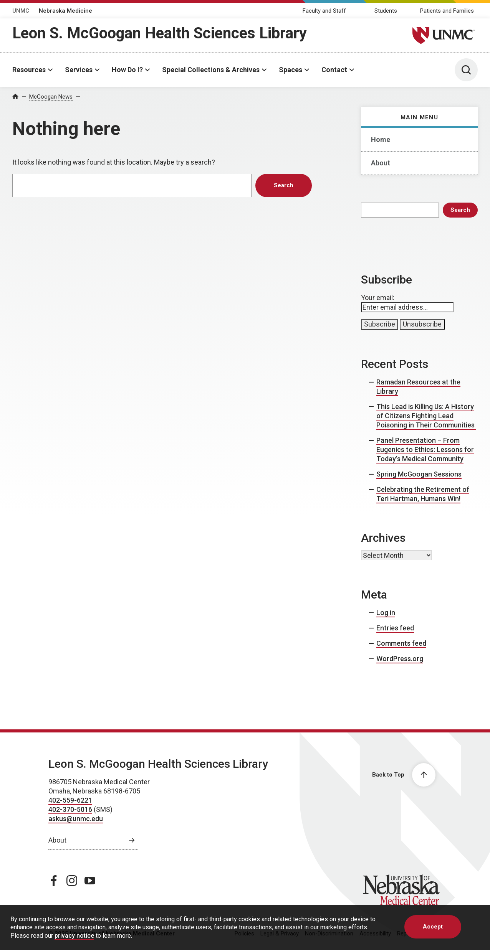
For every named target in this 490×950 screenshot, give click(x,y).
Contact (334, 70)
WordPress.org (399, 659)
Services (79, 70)
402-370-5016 (70, 809)
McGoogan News (51, 96)
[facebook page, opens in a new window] (53, 880)
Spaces (290, 70)
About (380, 163)
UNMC (20, 10)
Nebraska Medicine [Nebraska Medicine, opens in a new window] (65, 10)
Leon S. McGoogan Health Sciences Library (159, 33)
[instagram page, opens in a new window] (71, 880)
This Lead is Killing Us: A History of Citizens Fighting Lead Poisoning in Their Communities (426, 415)
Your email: (377, 298)
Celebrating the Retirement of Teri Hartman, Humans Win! (422, 494)
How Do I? (127, 70)
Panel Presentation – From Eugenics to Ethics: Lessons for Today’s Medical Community (425, 449)
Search (460, 209)
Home (380, 139)
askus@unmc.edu (75, 819)
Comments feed (401, 643)
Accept (433, 926)
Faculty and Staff (324, 10)
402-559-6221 (70, 800)
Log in (385, 613)
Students (385, 10)
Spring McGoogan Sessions (419, 474)
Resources (29, 70)
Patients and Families (447, 10)
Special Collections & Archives (211, 70)
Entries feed (395, 628)
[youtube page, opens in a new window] (89, 880)
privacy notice (74, 935)
